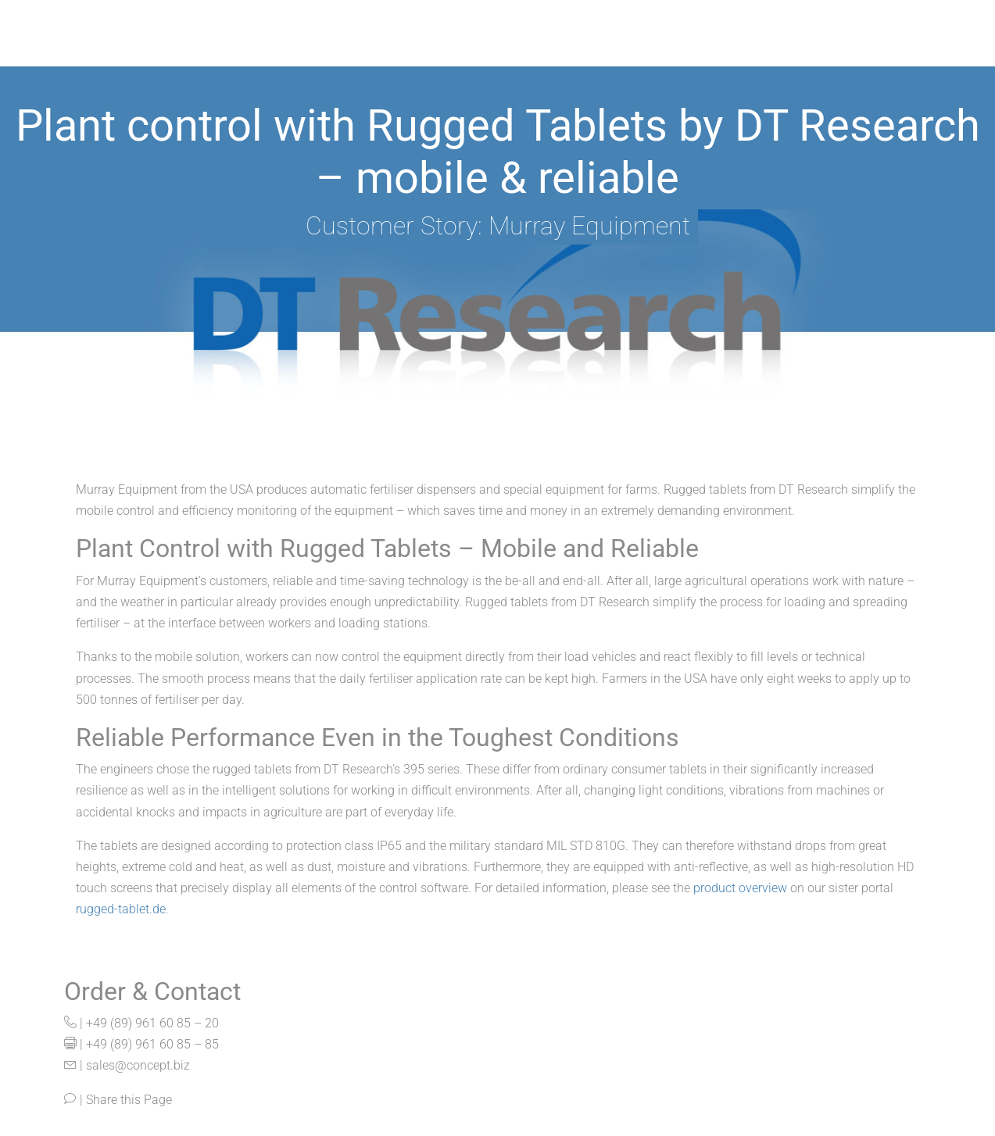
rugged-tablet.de (121, 909)
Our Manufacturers (472, 50)
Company (726, 50)
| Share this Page (118, 1099)
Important (612, 50)
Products (335, 50)
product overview (740, 888)
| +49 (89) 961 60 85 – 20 (141, 1023)
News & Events (854, 50)
